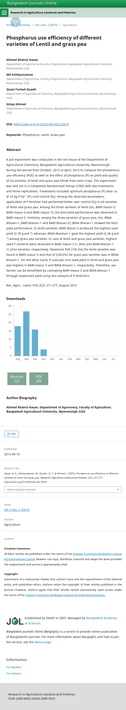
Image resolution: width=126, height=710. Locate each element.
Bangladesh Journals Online (32, 2)
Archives (24, 25)
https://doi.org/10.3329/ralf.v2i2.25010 (41, 124)
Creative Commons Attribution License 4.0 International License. (65, 595)
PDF (13, 434)
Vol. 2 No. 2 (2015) (46, 25)
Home (10, 25)
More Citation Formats (21, 489)
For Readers (13, 667)
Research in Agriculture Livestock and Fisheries (43, 12)
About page (43, 642)
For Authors (13, 673)
